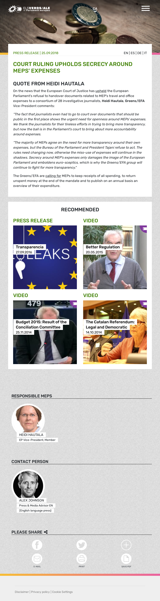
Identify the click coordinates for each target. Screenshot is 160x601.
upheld (100, 91)
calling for (53, 176)
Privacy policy (40, 592)
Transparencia (30, 247)
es (133, 53)
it (145, 53)
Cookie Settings (62, 592)
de (139, 53)
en (126, 53)
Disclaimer (22, 592)
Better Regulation (103, 247)
